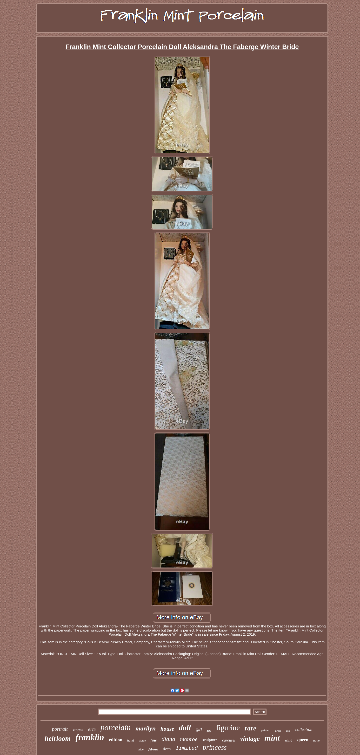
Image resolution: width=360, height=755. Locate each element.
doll (185, 727)
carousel (228, 740)
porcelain (115, 727)
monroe (188, 739)
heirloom (58, 738)
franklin (89, 737)
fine (154, 740)
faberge (153, 749)
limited (186, 748)
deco (167, 749)
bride (141, 749)
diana (168, 739)
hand (130, 740)
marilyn (145, 728)
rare (250, 728)
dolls (209, 730)
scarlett (78, 730)
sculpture (209, 740)
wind (289, 740)
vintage (250, 738)
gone (316, 740)
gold (288, 730)
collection (303, 729)
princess (215, 747)
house (167, 729)
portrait (60, 729)
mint (272, 737)
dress (278, 730)
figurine (228, 727)
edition (115, 739)
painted (265, 730)
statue (142, 740)
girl (199, 729)
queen (302, 739)
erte (92, 729)
